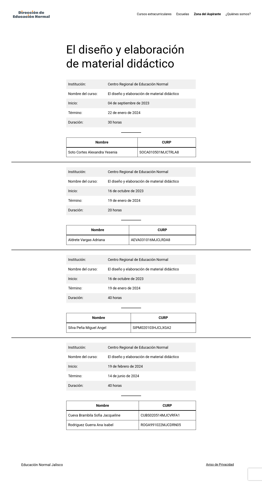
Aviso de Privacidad (220, 464)
